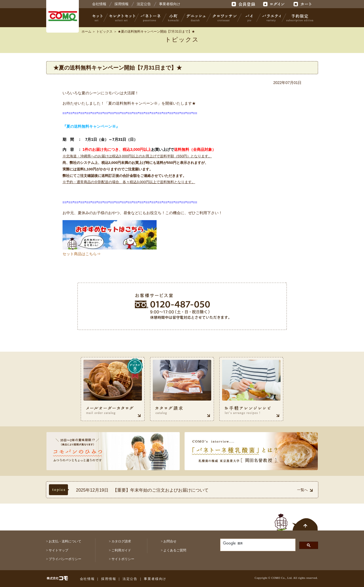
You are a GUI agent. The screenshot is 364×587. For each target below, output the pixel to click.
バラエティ (271, 17)
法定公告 (144, 4)
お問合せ (169, 541)
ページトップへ (296, 519)
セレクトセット (121, 17)
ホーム (86, 31)
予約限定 (298, 17)
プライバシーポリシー (65, 559)
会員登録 (244, 4)
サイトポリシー (122, 559)
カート (303, 4)
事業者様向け (169, 4)
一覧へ (305, 490)
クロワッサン (224, 17)
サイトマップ (58, 550)
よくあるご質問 (174, 550)
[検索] (254, 543)
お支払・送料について (65, 541)
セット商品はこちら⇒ (82, 254)
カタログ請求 (121, 541)
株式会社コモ (62, 16)
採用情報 (121, 4)
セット (98, 17)
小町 (173, 17)
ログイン (273, 4)
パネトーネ (150, 17)
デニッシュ (196, 17)
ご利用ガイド (121, 550)
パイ (249, 17)
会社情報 (99, 4)
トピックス (104, 31)
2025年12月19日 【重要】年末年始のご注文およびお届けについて (142, 490)
